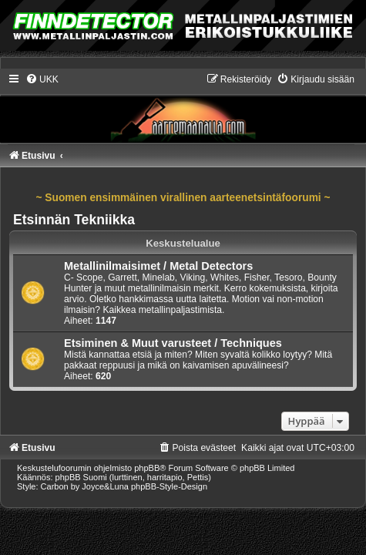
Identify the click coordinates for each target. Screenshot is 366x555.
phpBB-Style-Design (169, 486)
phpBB (146, 468)
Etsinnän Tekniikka (74, 219)
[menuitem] (42, 79)
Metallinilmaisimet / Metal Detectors (158, 266)
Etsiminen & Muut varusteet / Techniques (173, 343)
